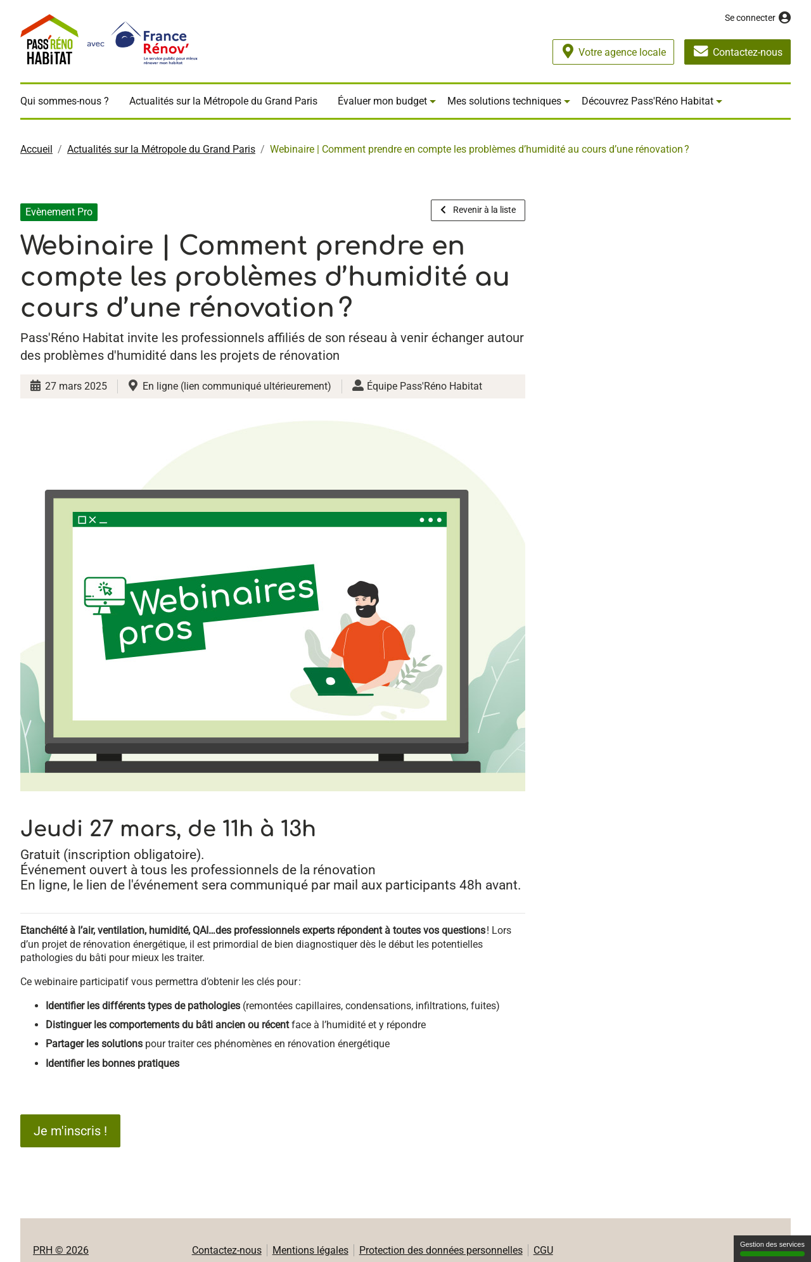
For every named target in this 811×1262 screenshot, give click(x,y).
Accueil (36, 149)
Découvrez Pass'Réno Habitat (647, 101)
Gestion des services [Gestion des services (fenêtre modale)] (772, 1248)
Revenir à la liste (478, 210)
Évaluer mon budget (382, 101)
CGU (543, 1250)
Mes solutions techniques (504, 101)
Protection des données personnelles (441, 1250)
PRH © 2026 (61, 1250)
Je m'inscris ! (70, 1130)
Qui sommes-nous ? (64, 101)
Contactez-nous (227, 1250)
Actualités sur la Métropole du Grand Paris (223, 101)
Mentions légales (310, 1250)
